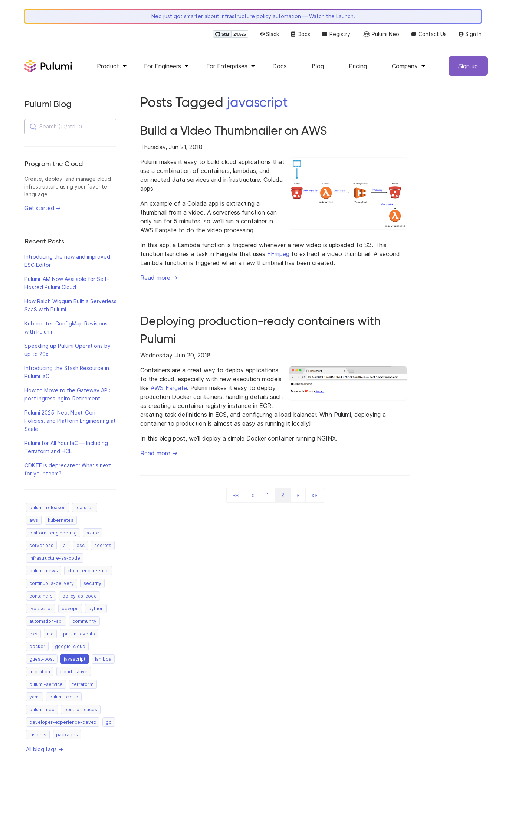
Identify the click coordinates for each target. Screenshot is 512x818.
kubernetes (60, 520)
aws (33, 520)
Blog (318, 66)
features (84, 507)
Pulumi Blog (48, 103)
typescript (40, 608)
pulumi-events (79, 634)
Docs (300, 34)
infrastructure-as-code (54, 558)
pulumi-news (43, 570)
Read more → (159, 277)
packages (67, 734)
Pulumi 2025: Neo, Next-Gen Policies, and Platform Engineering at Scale (70, 420)
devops (70, 608)
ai (65, 545)
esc (80, 545)
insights (37, 734)
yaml (34, 697)
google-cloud (70, 646)
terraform (82, 684)
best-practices (80, 709)
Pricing (358, 66)
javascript (74, 659)
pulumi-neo (42, 709)
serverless (41, 545)
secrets (102, 545)
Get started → (42, 208)
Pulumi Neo (380, 34)
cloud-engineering (88, 570)
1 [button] (267, 495)
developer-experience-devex (62, 722)
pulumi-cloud (63, 697)
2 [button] (282, 495)
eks (33, 634)
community (84, 621)
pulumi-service (46, 684)
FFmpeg (278, 254)
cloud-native (74, 671)
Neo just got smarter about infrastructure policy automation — (253, 16)
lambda (103, 659)
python (96, 608)
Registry (336, 34)
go (109, 722)
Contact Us (429, 34)
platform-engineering (53, 533)
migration (39, 671)
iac (50, 634)
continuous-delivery (51, 583)
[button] (236, 495)
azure (92, 533)
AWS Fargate (169, 388)
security (92, 583)
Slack (269, 34)
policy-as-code (79, 596)
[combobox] (70, 126)
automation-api (46, 621)
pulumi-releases (47, 507)
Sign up (468, 66)
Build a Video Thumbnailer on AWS (233, 130)
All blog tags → (44, 749)
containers (41, 596)
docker (37, 646)
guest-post (41, 659)
